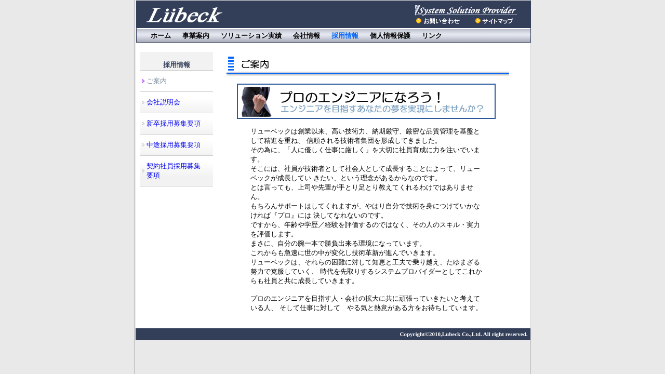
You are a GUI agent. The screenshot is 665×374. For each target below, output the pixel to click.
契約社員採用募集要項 (174, 170)
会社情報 (306, 35)
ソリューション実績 (251, 35)
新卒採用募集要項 (174, 123)
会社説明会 (163, 102)
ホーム (161, 35)
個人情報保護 (390, 35)
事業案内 (195, 35)
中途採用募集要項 (174, 145)
